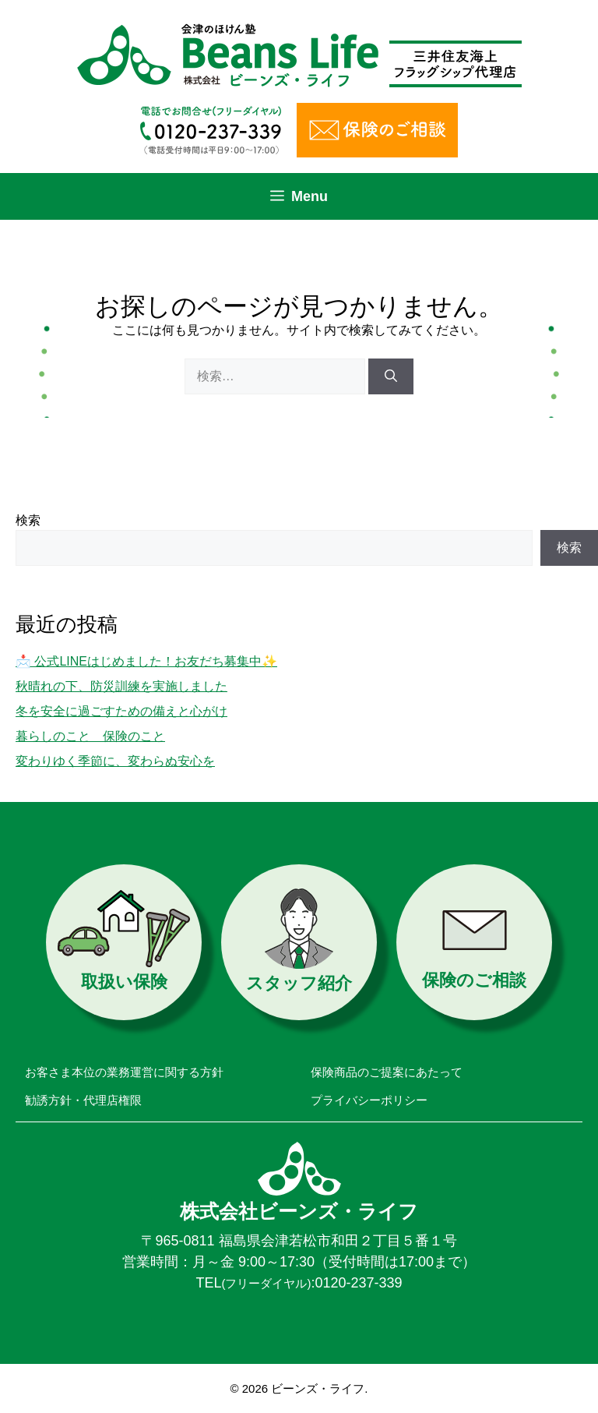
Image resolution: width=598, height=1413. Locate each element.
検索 (28, 520)
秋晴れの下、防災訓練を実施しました (121, 686)
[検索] (390, 376)
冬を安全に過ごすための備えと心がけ (121, 711)
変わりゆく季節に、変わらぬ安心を (115, 761)
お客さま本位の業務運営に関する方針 (124, 1072)
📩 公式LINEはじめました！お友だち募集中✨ (146, 661)
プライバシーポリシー (369, 1100)
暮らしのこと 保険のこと (90, 736)
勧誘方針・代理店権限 (83, 1100)
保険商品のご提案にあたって (387, 1072)
